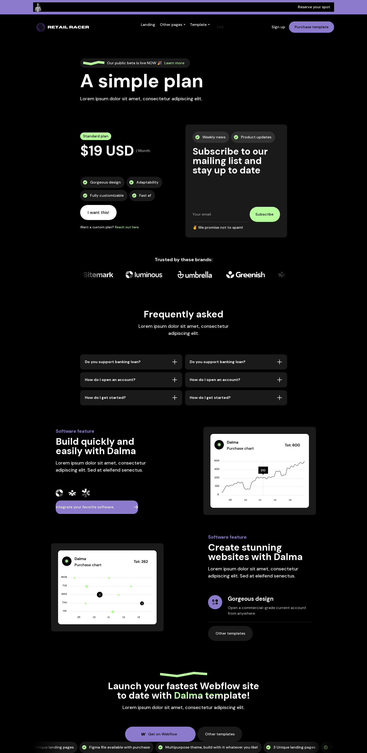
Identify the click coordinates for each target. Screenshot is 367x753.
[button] (148, 25)
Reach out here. (127, 227)
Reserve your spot (314, 6)
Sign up (278, 26)
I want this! (98, 212)
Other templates (231, 631)
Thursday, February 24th (151, 6)
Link (220, 26)
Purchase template (311, 26)
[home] (63, 27)
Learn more (174, 62)
